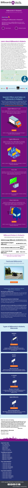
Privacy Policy (24, 486)
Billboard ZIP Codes (6, 449)
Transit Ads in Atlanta (6, 463)
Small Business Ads (6, 445)
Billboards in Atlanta (6, 453)
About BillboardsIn (6, 444)
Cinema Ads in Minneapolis (7, 475)
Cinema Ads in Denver (6, 473)
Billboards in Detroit (6, 456)
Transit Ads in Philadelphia (7, 467)
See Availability (14, 282)
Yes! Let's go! (8, 28)
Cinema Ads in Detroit (6, 474)
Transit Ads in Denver (6, 464)
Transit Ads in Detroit (6, 465)
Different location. (22, 28)
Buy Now (14, 130)
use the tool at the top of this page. (14, 105)
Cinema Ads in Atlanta (7, 472)
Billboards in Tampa (6, 459)
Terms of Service (16, 486)
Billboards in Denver (6, 455)
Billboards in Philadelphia (7, 458)
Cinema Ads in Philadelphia (7, 476)
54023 (7, 431)
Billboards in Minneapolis (7, 457)
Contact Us (4, 450)
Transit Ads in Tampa (6, 468)
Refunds (9, 450)
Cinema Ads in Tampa (7, 478)
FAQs (3, 446)
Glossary (7, 446)
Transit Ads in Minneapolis (7, 466)
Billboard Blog (5, 448)
